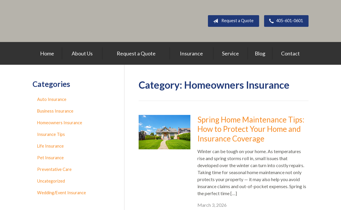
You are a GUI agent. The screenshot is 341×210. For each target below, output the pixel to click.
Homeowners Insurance (59, 122)
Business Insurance (55, 110)
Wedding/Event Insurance (61, 192)
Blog (260, 53)
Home (47, 53)
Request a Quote (232, 21)
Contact (290, 53)
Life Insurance (50, 146)
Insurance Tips (51, 134)
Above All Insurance (90, 21)
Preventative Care (54, 169)
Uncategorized (51, 180)
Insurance (191, 53)
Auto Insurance (51, 99)
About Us (82, 53)
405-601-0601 (285, 21)
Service (230, 53)
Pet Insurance (50, 157)
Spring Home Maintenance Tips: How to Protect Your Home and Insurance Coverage (250, 129)
